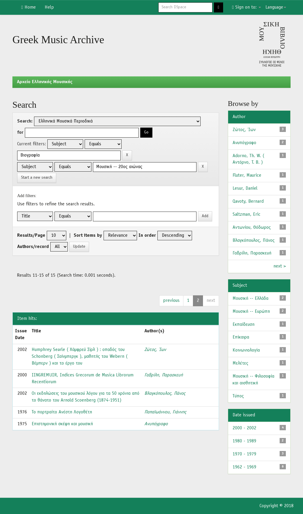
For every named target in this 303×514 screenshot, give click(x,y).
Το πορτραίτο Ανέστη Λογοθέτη (62, 412)
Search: (25, 121)
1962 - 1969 (244, 467)
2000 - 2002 (244, 428)
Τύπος (238, 396)
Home (28, 7)
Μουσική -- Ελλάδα (250, 298)
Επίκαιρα (241, 337)
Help (49, 7)
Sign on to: (246, 7)
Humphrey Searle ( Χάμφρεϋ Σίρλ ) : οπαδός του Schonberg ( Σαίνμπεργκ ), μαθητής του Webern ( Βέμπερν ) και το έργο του (80, 356)
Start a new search (36, 177)
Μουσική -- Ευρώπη (251, 311)
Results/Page (31, 235)
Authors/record (33, 246)
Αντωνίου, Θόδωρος (252, 227)
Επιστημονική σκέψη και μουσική (62, 424)
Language (275, 7)
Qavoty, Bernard (248, 201)
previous (171, 300)
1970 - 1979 (244, 454)
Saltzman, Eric (246, 214)
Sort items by (88, 235)
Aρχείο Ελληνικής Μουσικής (44, 82)
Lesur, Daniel (245, 188)
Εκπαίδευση (243, 324)
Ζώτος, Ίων (155, 349)
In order (147, 235)
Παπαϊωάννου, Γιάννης (165, 412)
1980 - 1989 (244, 441)
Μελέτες (240, 363)
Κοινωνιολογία (246, 350)
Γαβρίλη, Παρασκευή (163, 375)
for (20, 132)
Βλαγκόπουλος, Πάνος (164, 393)
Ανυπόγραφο (156, 424)
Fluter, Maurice (247, 175)
